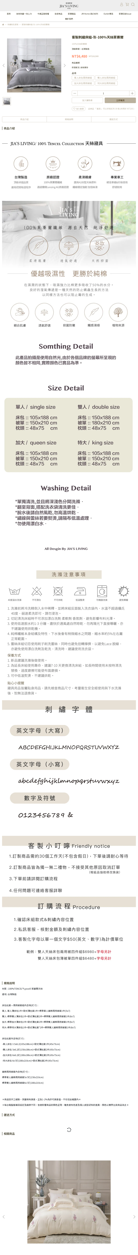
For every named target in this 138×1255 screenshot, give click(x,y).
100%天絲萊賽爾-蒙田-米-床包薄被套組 (111, 1189)
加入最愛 (78, 108)
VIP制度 (20, 1231)
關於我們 (69, 18)
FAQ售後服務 (44, 1231)
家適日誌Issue (125, 13)
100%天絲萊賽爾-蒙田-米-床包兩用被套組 (26, 1189)
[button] (64, 65)
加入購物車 (87, 100)
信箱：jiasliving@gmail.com (15, 1221)
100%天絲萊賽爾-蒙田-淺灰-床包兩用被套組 (69, 1189)
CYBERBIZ (73, 1248)
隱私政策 (31, 1231)
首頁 (9, 13)
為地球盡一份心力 (24, 13)
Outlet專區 (108, 13)
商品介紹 (24, 119)
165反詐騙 (57, 1231)
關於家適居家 (8, 1231)
